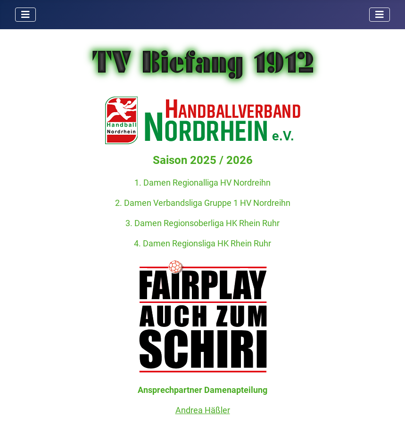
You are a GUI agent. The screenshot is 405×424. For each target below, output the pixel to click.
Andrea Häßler (202, 410)
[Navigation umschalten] (25, 15)
